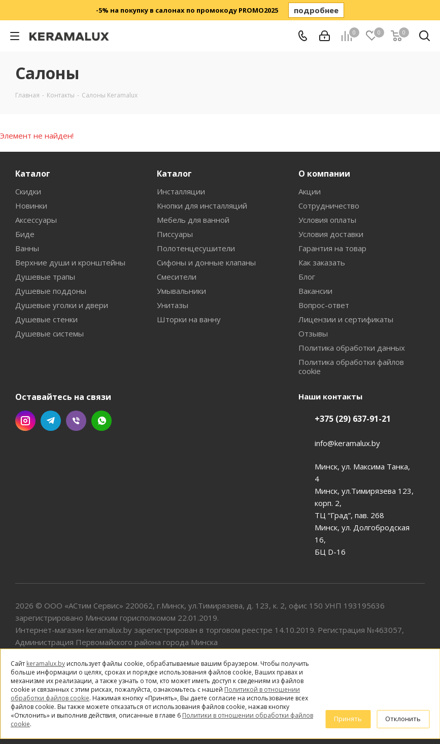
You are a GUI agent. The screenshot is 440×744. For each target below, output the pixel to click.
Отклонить (403, 718)
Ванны (27, 248)
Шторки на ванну (189, 319)
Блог (306, 277)
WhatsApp (101, 421)
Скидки (28, 191)
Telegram (51, 421)
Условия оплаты (327, 220)
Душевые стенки (46, 319)
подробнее (316, 10)
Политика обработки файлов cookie (351, 366)
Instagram (25, 421)
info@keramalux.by (347, 443)
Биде (25, 234)
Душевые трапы (45, 277)
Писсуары (175, 234)
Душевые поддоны (50, 291)
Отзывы (313, 333)
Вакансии (315, 291)
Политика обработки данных (351, 348)
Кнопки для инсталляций (202, 205)
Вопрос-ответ (323, 305)
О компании (324, 173)
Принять (348, 718)
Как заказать (321, 262)
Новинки (31, 205)
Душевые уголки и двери (61, 305)
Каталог (32, 173)
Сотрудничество (328, 205)
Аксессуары (36, 220)
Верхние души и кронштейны (70, 262)
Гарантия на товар (332, 248)
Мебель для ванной (193, 220)
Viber (76, 421)
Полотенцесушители (196, 248)
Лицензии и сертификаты (345, 319)
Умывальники (181, 291)
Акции (309, 191)
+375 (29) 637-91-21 (353, 418)
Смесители (176, 277)
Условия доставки (330, 234)
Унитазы (172, 305)
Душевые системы (49, 333)
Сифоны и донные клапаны (206, 262)
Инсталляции (181, 191)
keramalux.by (45, 663)
